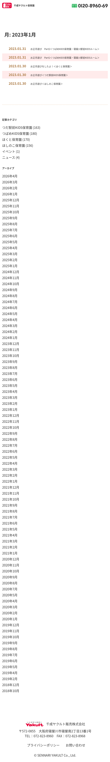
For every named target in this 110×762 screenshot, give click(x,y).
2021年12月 (10, 487)
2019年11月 (10, 630)
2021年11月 (10, 493)
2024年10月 (10, 283)
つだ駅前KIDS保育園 (17, 127)
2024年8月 (10, 295)
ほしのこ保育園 (13, 145)
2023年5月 (10, 385)
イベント (8, 151)
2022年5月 (10, 457)
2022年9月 (10, 433)
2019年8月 (10, 648)
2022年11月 (10, 421)
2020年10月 (10, 571)
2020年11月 (10, 565)
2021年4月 (10, 535)
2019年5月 (10, 666)
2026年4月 (10, 176)
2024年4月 (10, 319)
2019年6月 (10, 660)
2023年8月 (10, 367)
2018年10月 (10, 690)
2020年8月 (10, 583)
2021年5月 (10, 529)
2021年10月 (10, 499)
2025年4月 (10, 247)
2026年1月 (10, 194)
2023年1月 (10, 409)
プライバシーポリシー (43, 745)
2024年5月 (10, 313)
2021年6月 (10, 523)
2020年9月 (10, 577)
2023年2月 (10, 403)
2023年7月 (10, 373)
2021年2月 (10, 547)
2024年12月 (10, 271)
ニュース (8, 157)
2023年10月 (10, 355)
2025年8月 (10, 223)
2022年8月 (10, 439)
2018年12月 (10, 684)
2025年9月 (10, 217)
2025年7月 (10, 229)
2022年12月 (10, 415)
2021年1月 (10, 553)
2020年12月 (10, 559)
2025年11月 (10, 205)
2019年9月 (10, 642)
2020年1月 (10, 618)
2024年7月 (10, 301)
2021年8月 (10, 511)
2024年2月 (10, 331)
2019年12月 (10, 624)
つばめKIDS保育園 (15, 133)
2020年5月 (10, 595)
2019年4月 (10, 672)
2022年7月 (10, 445)
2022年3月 (10, 469)
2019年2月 (10, 678)
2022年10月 (10, 427)
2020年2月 (10, 612)
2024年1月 (10, 337)
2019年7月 (10, 654)
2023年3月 (10, 397)
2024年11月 (10, 277)
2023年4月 (10, 391)
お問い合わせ (75, 745)
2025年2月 (10, 259)
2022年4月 (10, 463)
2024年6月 (10, 307)
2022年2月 (10, 475)
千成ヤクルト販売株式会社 (55, 723)
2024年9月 (10, 289)
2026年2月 (10, 188)
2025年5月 (10, 241)
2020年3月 (10, 606)
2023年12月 (10, 343)
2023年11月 (10, 349)
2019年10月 (10, 636)
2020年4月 (10, 601)
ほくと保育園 (12, 139)
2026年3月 (10, 182)
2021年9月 (10, 505)
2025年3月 (10, 253)
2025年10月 (10, 211)
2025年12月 (10, 200)
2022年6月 (10, 451)
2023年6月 (10, 379)
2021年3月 (10, 541)
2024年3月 (10, 325)
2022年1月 (10, 481)
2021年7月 (10, 517)
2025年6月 (10, 235)
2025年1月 (10, 265)
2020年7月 (10, 589)
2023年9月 (10, 361)
